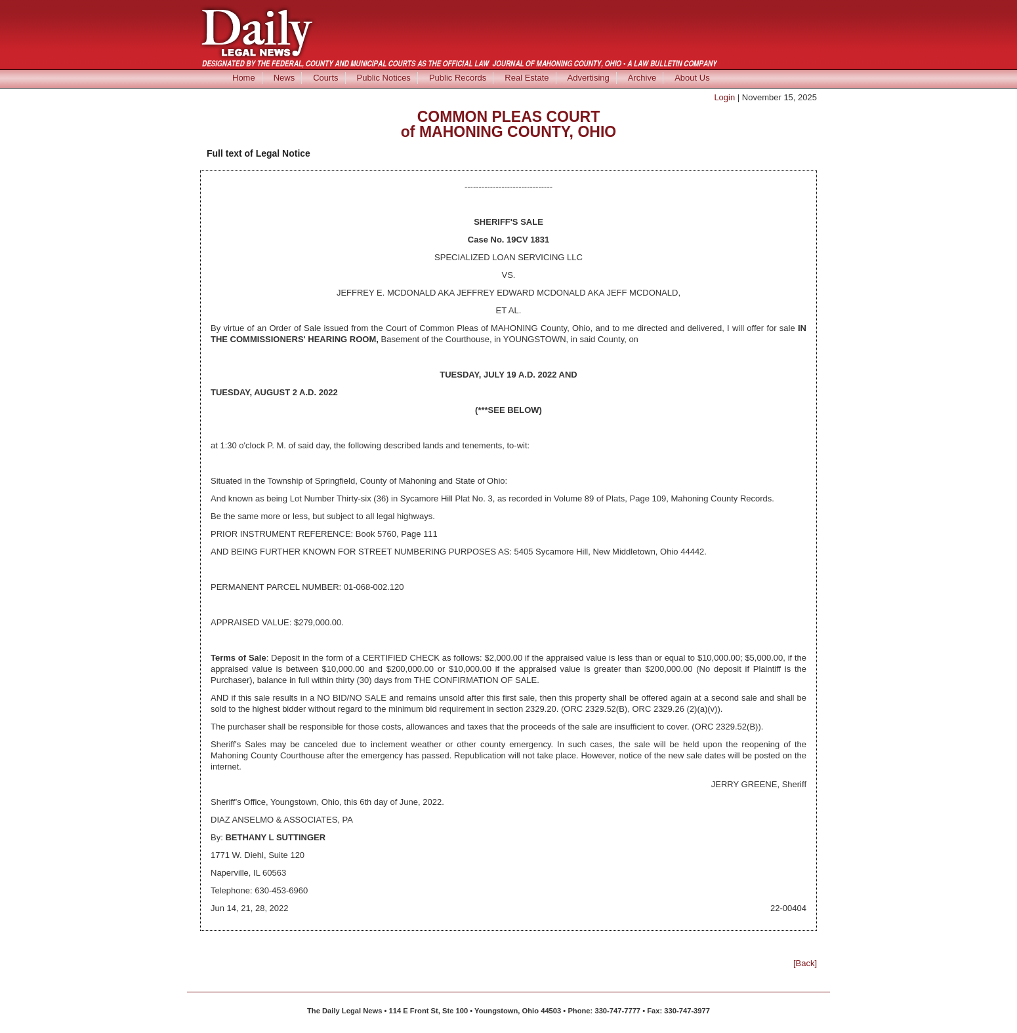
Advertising (589, 78)
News (284, 78)
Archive (642, 78)
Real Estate (527, 78)
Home (243, 78)
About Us (692, 78)
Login (724, 97)
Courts (325, 78)
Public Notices (384, 78)
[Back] (805, 963)
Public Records (457, 78)
